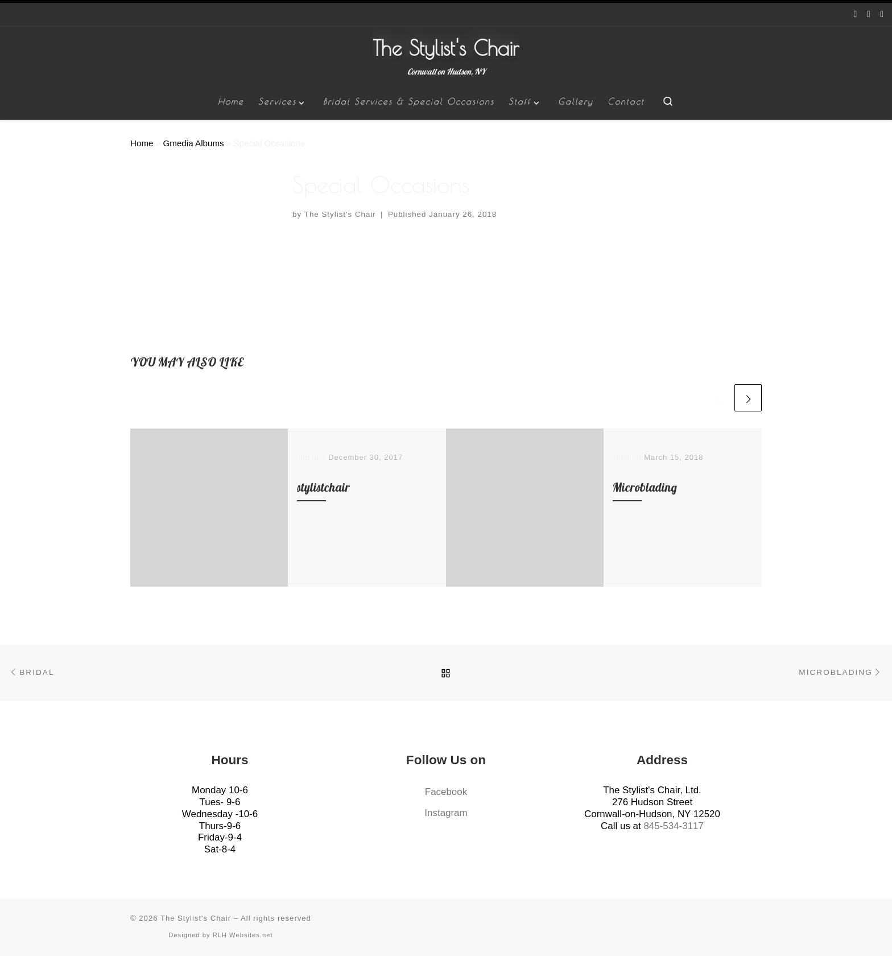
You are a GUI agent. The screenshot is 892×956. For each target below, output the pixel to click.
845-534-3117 (673, 826)
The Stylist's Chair (340, 214)
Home (142, 143)
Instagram (445, 812)
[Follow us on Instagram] (868, 14)
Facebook (446, 791)
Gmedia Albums (193, 143)
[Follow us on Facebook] (855, 14)
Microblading (645, 487)
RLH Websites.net (243, 935)
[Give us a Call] (881, 14)
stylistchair (323, 487)
